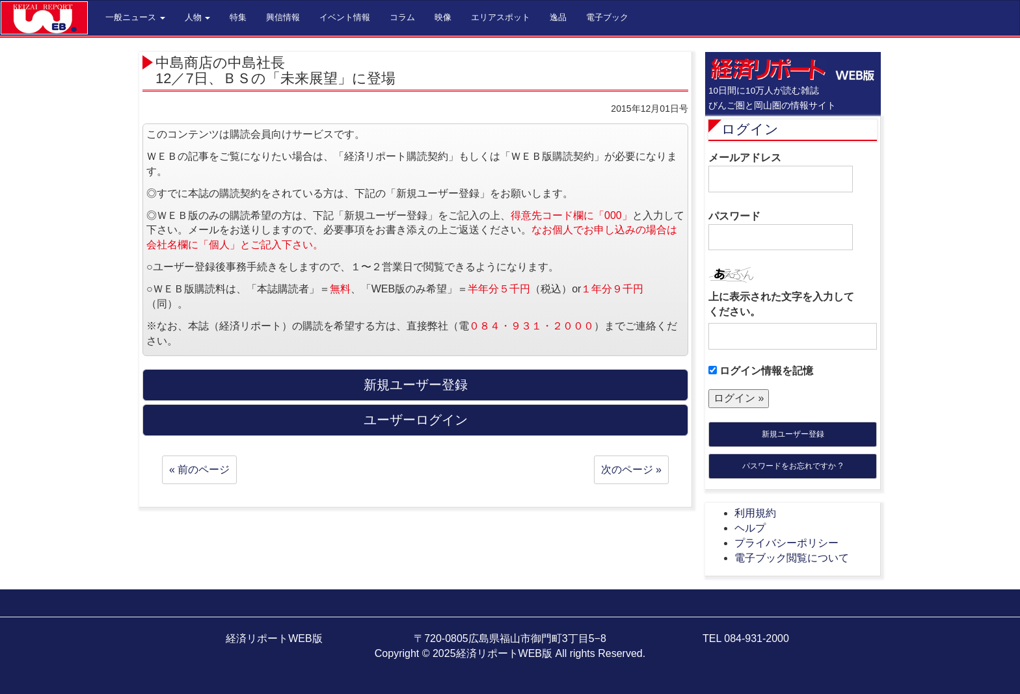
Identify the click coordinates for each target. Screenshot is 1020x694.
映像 (443, 17)
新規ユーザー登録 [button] (416, 385)
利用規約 (755, 513)
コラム (402, 17)
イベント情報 (344, 17)
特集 (238, 17)
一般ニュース (135, 17)
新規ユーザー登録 (793, 434)
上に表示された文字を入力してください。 (781, 304)
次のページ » (631, 469)
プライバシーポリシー (786, 542)
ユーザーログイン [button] (416, 420)
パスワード (780, 231)
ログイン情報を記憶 (760, 370)
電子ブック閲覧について (791, 557)
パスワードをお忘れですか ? (792, 465)
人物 (198, 17)
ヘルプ (750, 527)
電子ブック (607, 17)
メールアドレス (780, 172)
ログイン (750, 129)
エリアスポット (500, 17)
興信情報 (283, 17)
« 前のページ (199, 469)
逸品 (558, 17)
